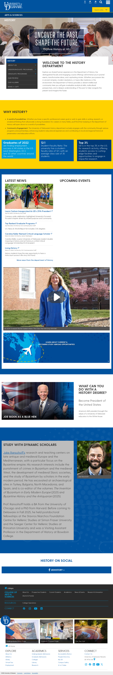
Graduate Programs (17, 74)
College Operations (29, 603)
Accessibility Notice (65, 654)
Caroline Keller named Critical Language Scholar (27, 234)
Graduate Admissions (39, 657)
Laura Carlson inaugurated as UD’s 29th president (28, 211)
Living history (11, 248)
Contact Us (88, 654)
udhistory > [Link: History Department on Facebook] (57, 569)
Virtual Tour (9, 662)
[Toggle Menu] (35, 65)
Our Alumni (13, 82)
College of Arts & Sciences (11, 594)
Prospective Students (39, 592)
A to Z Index (62, 665)
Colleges (35, 659)
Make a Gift (13, 87)
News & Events (80, 592)
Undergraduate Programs (20, 69)
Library (34, 662)
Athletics (8, 657)
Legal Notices (27, 673)
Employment (10, 665)
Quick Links (98, 10)
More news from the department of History (35, 260)
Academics (68, 592)
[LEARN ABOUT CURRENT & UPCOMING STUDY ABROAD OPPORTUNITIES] (56, 348)
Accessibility (35, 673)
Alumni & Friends (28, 596)
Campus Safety (63, 662)
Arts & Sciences (14, 15)
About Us (12, 65)
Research (35, 665)
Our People (13, 78)
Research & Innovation (95, 592)
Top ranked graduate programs (20, 223)
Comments (19, 673)
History (11, 61)
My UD (60, 659)
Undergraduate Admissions (41, 654)
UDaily (8, 659)
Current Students (55, 592)
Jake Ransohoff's (14, 452)
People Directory (64, 657)
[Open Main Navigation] (108, 2)
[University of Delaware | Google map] (94, 659)
